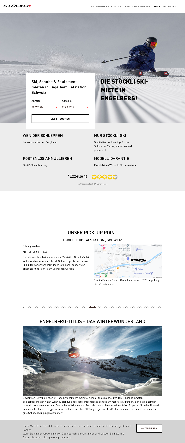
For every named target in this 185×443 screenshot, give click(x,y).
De (164, 6)
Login (157, 6)
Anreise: (36, 100)
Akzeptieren (149, 428)
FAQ (127, 6)
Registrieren (141, 6)
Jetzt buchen (60, 118)
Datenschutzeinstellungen (38, 437)
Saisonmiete (100, 6)
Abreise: (67, 100)
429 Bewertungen (100, 184)
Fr (174, 6)
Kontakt (117, 6)
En (169, 6)
